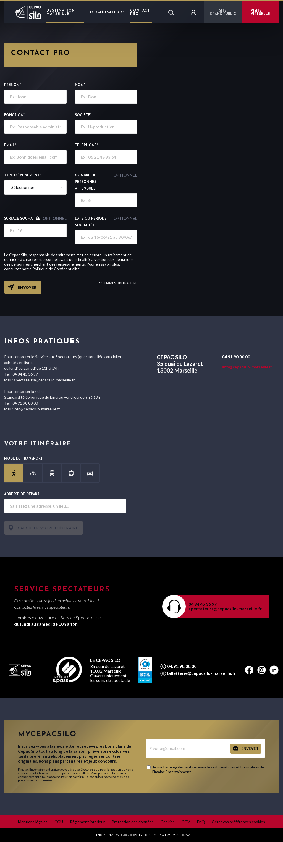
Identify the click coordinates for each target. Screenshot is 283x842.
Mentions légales (33, 821)
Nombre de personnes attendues (106, 181)
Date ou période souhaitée (106, 221)
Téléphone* (86, 145)
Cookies (168, 821)
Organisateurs (107, 12)
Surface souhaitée (35, 218)
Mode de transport (23, 458)
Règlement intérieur (87, 821)
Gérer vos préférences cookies (238, 821)
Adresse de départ (22, 494)
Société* (83, 115)
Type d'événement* (22, 175)
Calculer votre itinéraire (48, 528)
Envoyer (27, 288)
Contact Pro (140, 12)
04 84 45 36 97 (202, 604)
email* (10, 145)
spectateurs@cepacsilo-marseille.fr (225, 608)
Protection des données (133, 821)
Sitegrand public (223, 12)
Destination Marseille (60, 12)
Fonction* (14, 115)
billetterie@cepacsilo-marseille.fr (201, 673)
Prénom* (12, 85)
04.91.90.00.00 (181, 666)
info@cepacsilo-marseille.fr (247, 366)
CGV (186, 821)
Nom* (80, 85)
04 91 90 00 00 (236, 356)
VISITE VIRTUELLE (260, 12)
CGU (58, 821)
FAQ (201, 821)
